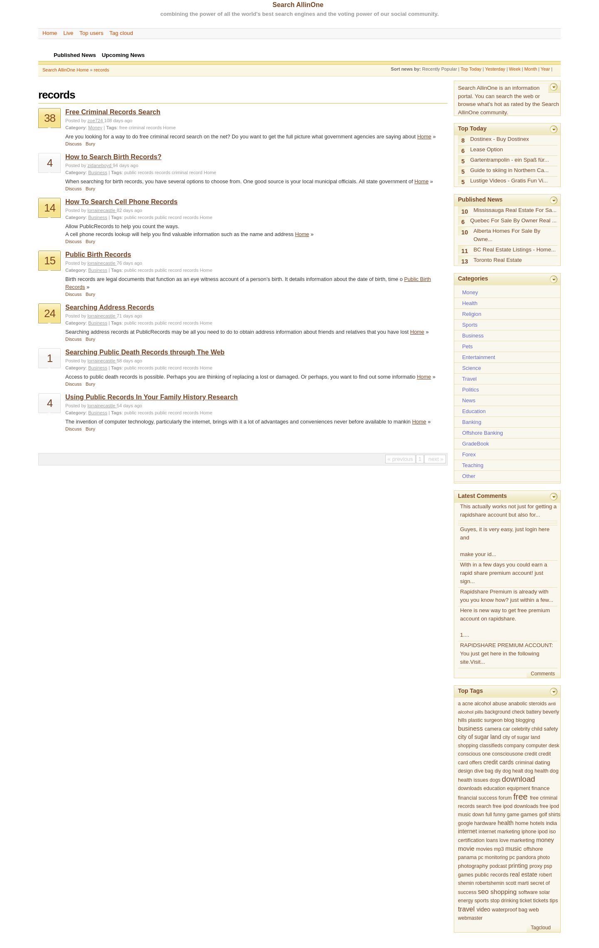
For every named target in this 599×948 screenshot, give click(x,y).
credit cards (498, 762)
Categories (473, 278)
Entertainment (478, 357)
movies (484, 849)
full (488, 814)
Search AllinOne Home (65, 69)
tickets (540, 900)
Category (75, 127)
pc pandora (522, 857)
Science (471, 368)
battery (533, 712)
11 (464, 251)
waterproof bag (509, 909)
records (101, 69)
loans (492, 840)
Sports (470, 325)
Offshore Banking (482, 433)
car (506, 729)
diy (498, 771)
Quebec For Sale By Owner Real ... (513, 220)
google (465, 823)
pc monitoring (492, 857)
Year (545, 68)
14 (49, 208)
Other (468, 476)
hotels (537, 823)
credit (531, 754)
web (534, 909)
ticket (526, 901)
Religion (471, 314)
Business (97, 172)
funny (499, 814)
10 (464, 211)
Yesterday (495, 68)
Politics (470, 390)
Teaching (472, 465)
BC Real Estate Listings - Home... (514, 249)
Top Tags (470, 690)
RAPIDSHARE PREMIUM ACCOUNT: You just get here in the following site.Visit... (506, 653)
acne (467, 704)
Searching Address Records (109, 307)
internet (467, 831)
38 (49, 118)
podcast (498, 866)
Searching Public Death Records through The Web (145, 352)
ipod (543, 832)
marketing (522, 840)
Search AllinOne (297, 4)
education (494, 788)
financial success (477, 798)
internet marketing (499, 832)
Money (95, 127)
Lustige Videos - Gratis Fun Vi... (509, 180)
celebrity (521, 729)
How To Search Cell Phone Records (121, 201)
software (527, 892)
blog (509, 720)
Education (474, 411)
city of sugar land (479, 737)
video (483, 909)
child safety (544, 729)
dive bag (483, 771)
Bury (90, 143)
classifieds (491, 746)
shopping (503, 891)
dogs (495, 780)
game (513, 814)
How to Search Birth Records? (113, 156)
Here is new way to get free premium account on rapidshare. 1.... (505, 622)
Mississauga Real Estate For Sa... (515, 210)
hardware (485, 823)
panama (467, 857)
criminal (137, 127)
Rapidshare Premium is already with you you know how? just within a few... (506, 595)
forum (505, 798)
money (545, 840)
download (518, 779)
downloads (470, 788)
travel (466, 909)
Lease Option (486, 149)
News (468, 400)
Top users (91, 33)
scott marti (517, 883)
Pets (467, 346)
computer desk (542, 746)
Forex (469, 454)
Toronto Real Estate (497, 260)
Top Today (470, 68)
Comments (543, 674)
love (504, 840)
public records (138, 172)
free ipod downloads (515, 806)
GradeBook (475, 444)
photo (543, 857)
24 (49, 313)
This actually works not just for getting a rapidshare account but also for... (508, 510)
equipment (518, 788)
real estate (523, 874)
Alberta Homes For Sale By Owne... (506, 235)
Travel (469, 379)
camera (493, 729)
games (529, 814)
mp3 (499, 849)
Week (515, 68)
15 (49, 260)
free (123, 127)
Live (68, 33)
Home (49, 33)
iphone (529, 832)
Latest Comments (482, 495)
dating (542, 762)
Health (470, 303)
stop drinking (504, 901)
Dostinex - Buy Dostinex (499, 139)
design (465, 771)
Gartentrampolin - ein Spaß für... (509, 160)
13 (464, 261)
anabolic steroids (527, 704)
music (513, 848)
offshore (533, 849)
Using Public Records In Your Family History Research (151, 397)
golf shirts (549, 814)
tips (553, 900)
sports (482, 901)
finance (541, 788)
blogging (525, 720)
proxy (536, 866)
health (505, 823)
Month (530, 68)
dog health (536, 771)
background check (505, 712)
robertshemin (489, 883)
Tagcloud (541, 928)
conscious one (474, 754)
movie (466, 848)
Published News (480, 199)
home (521, 823)
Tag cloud (121, 33)
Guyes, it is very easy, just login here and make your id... (504, 541)
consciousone (507, 754)
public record (168, 217)
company (514, 746)
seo (483, 891)
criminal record (187, 172)
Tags (111, 127)
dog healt (512, 771)
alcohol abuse (491, 704)
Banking (471, 422)
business (470, 728)
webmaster (470, 918)
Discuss (73, 143)
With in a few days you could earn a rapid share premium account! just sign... (503, 572)
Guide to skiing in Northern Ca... (509, 170)
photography (473, 866)
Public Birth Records (98, 254)
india (551, 823)
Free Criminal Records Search (113, 112)
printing (518, 865)
